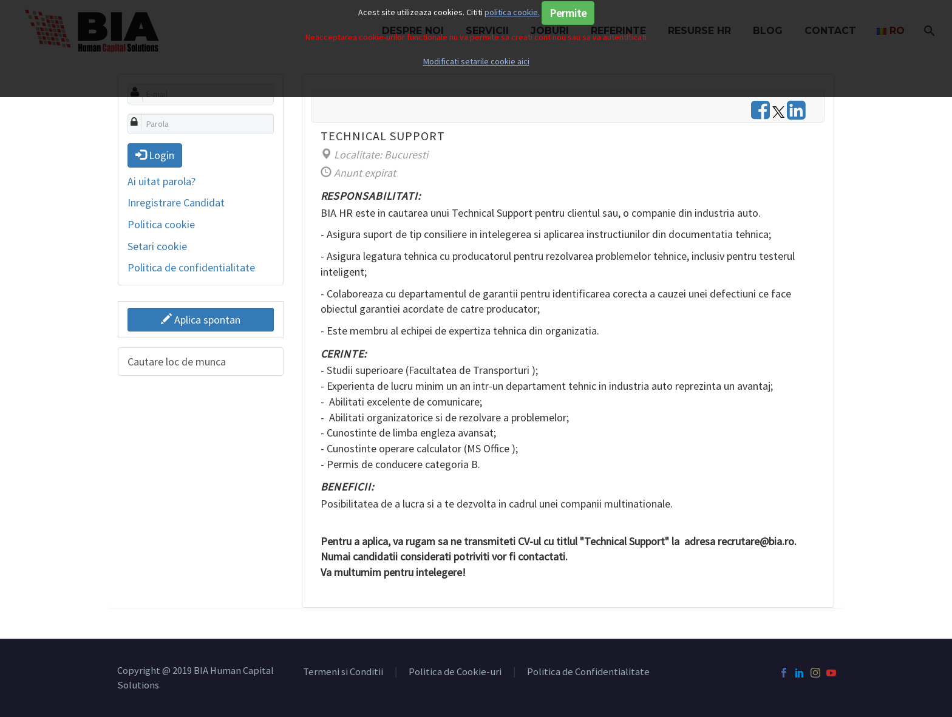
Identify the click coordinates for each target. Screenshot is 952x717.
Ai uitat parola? (161, 181)
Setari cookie (157, 246)
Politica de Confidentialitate (588, 672)
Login (154, 155)
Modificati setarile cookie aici (476, 61)
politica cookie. (512, 12)
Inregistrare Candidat (176, 202)
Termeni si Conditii (343, 672)
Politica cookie (161, 224)
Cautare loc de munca (176, 362)
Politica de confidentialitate (191, 267)
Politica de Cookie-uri (455, 672)
